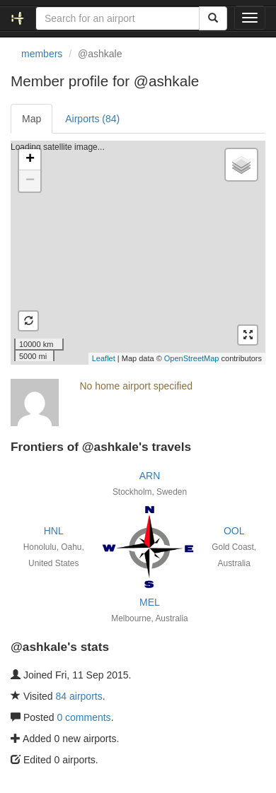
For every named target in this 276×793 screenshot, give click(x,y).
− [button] (30, 181)
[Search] (213, 18)
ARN (150, 475)
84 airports (79, 696)
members (41, 53)
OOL (234, 530)
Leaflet (103, 358)
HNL (54, 530)
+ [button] (30, 159)
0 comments (83, 717)
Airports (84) (92, 118)
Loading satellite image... (136, 252)
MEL (149, 602)
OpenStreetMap (191, 358)
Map (31, 118)
